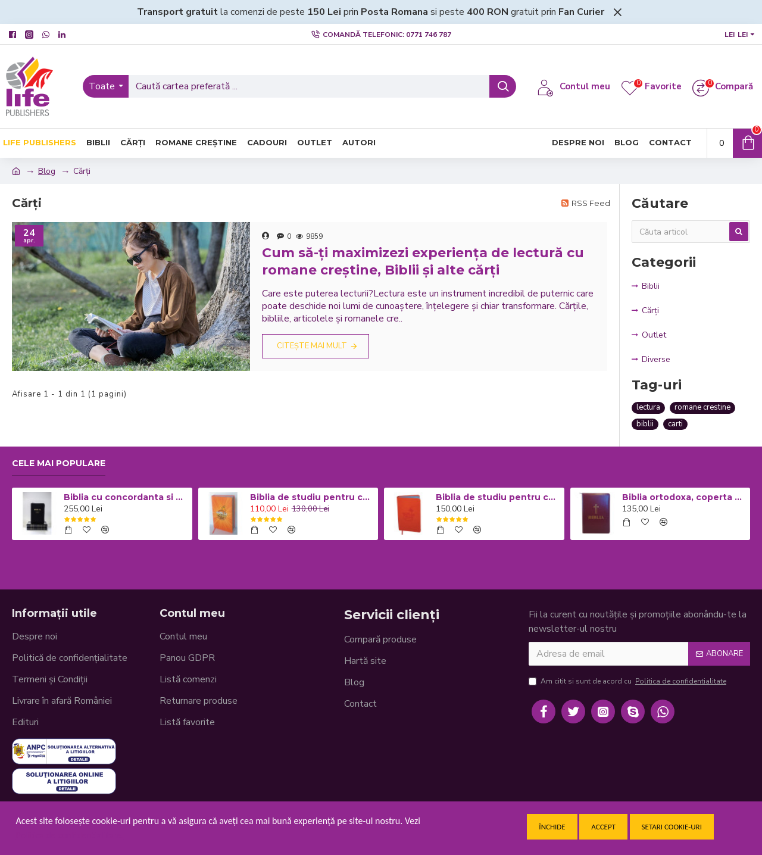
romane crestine (702, 407)
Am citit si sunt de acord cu (628, 681)
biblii (645, 424)
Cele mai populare (58, 463)
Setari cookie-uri (672, 826)
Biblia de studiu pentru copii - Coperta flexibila (498, 497)
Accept (603, 826)
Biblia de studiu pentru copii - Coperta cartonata (312, 497)
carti (675, 424)
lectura (648, 407)
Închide (552, 826)
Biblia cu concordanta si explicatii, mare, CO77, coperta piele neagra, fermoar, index (126, 497)
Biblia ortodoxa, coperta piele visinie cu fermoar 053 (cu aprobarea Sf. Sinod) (684, 497)
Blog (46, 171)
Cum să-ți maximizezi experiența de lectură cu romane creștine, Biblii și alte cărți (423, 261)
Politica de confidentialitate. (70, 835)
